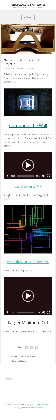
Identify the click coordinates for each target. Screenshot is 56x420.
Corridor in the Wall (28, 125)
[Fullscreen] (48, 175)
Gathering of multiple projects (24, 356)
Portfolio (30, 68)
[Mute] (43, 175)
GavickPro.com (43, 404)
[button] (28, 165)
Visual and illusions (19, 361)
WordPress (38, 407)
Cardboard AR (28, 186)
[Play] (7, 175)
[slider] (25, 176)
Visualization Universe (28, 261)
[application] (28, 165)
